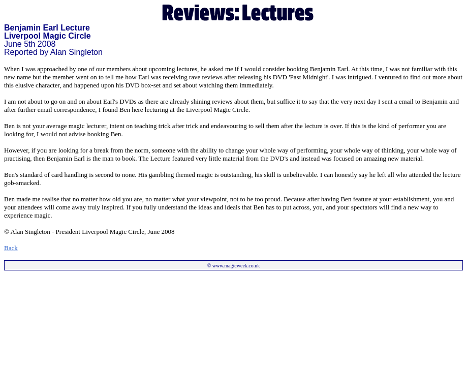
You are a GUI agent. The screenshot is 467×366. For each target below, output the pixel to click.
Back (11, 248)
